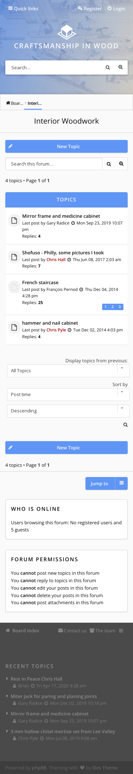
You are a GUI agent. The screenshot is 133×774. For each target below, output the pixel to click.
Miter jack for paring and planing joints (54, 696)
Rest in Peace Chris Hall (36, 679)
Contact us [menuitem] (75, 630)
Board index (25, 630)
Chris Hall (56, 259)
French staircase (40, 283)
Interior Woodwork (66, 121)
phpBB (39, 767)
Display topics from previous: (66, 367)
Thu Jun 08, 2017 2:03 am (97, 259)
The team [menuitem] (105, 630)
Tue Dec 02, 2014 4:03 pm (98, 330)
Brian (21, 686)
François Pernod (62, 289)
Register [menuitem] (93, 8)
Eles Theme (105, 767)
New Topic (68, 146)
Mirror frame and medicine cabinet (61, 216)
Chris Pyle (56, 330)
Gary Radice (58, 223)
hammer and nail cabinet (50, 323)
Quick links (26, 8)
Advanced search (120, 67)
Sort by (66, 391)
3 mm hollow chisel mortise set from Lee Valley (63, 731)
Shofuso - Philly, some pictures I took (63, 253)
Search (107, 67)
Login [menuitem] (119, 8)
